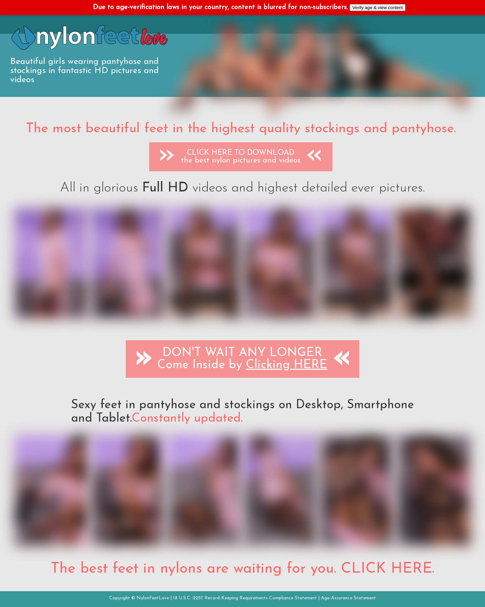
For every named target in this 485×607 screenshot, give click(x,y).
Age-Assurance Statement (348, 598)
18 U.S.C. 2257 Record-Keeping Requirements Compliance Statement (245, 598)
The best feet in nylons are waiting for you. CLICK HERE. (242, 569)
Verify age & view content (377, 7)
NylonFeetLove (152, 598)
